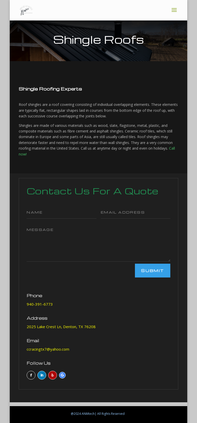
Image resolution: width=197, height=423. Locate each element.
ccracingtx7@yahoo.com (48, 349)
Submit (152, 270)
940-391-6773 (40, 304)
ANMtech (88, 413)
